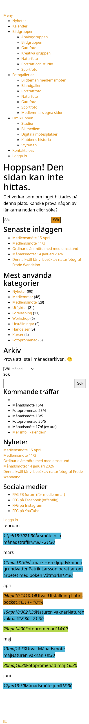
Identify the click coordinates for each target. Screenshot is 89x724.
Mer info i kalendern (29, 432)
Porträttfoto (31, 91)
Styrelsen (29, 145)
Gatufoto (28, 47)
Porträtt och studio (37, 63)
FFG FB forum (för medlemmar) (38, 494)
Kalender (19, 26)
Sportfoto (29, 69)
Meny (8, 15)
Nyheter (19, 20)
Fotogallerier (23, 74)
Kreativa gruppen (36, 53)
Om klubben (22, 118)
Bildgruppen (31, 42)
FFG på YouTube (25, 510)
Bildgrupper (22, 31)
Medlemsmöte (24, 302)
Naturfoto (29, 58)
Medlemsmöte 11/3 (28, 243)
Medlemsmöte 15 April (31, 237)
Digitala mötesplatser (39, 134)
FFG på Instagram (27, 505)
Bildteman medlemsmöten (43, 80)
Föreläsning (22, 313)
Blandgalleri (31, 85)
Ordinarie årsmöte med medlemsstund (45, 248)
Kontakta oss (23, 150)
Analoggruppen (34, 36)
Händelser (21, 329)
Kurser (18, 334)
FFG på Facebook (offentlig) (35, 499)
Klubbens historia (36, 139)
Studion (27, 123)
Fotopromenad (25, 340)
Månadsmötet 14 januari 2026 (37, 254)
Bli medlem (30, 128)
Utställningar (23, 323)
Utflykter (19, 307)
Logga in (19, 155)
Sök (6, 374)
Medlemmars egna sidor (42, 112)
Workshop (20, 318)
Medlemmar (22, 296)
